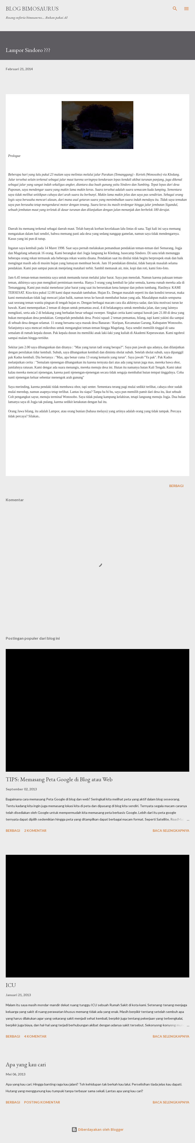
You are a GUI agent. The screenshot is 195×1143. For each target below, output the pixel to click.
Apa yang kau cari (26, 1064)
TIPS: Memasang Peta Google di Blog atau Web (59, 779)
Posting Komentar (42, 1102)
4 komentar (35, 1036)
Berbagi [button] (176, 486)
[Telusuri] (175, 8)
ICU (11, 985)
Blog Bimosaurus (32, 8)
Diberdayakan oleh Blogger (97, 1129)
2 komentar (35, 830)
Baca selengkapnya (171, 830)
